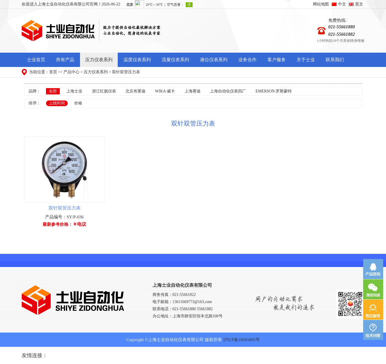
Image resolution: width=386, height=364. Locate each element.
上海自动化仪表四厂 (228, 91)
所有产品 (65, 59)
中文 (342, 4)
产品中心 (71, 72)
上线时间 (57, 103)
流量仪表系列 (175, 59)
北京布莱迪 (135, 91)
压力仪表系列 (99, 59)
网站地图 (321, 4)
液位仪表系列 (213, 59)
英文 (359, 4)
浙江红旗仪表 (104, 91)
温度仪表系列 (137, 59)
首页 (53, 72)
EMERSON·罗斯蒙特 (274, 91)
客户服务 (276, 59)
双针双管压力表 (126, 72)
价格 (78, 103)
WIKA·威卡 (165, 91)
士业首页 (36, 59)
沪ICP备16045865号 (241, 339)
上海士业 (74, 91)
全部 (53, 91)
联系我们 (335, 59)
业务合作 (247, 59)
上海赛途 (193, 91)
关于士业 (306, 59)
